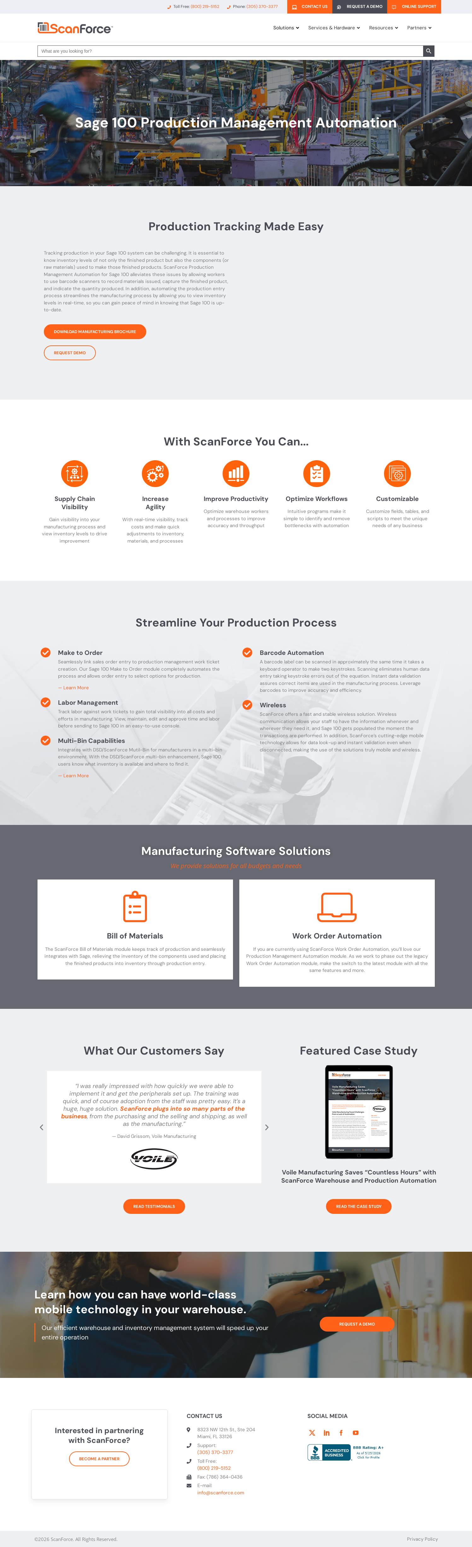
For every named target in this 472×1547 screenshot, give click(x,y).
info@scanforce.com (220, 1493)
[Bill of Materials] (135, 908)
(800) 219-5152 (214, 1468)
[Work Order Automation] (337, 908)
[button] (41, 1127)
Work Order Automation (337, 936)
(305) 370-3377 (215, 1452)
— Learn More (73, 688)
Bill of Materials (135, 936)
